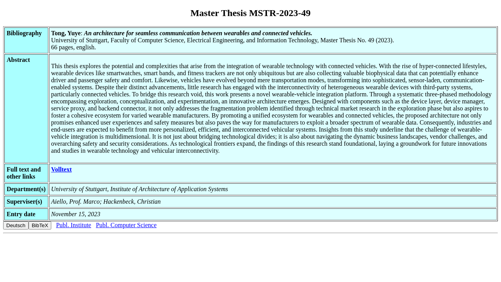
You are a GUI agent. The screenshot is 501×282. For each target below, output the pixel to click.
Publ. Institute (73, 225)
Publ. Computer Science (126, 225)
